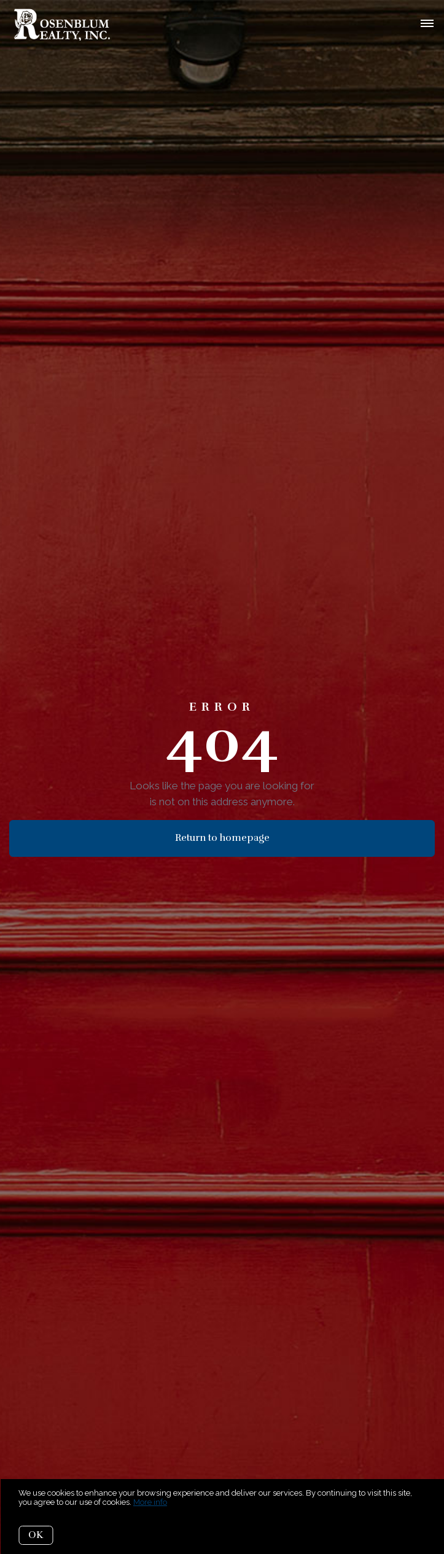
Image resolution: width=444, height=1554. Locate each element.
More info (150, 1502)
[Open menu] (427, 24)
